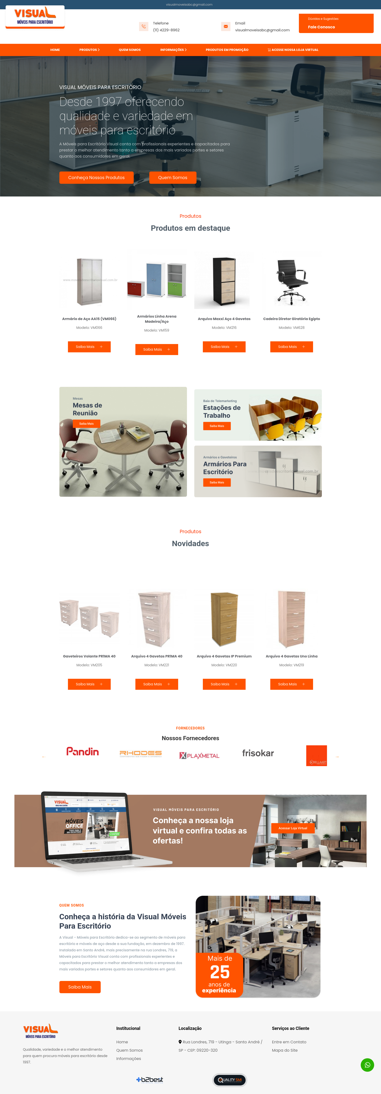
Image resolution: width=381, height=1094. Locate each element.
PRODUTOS (89, 49)
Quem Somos (172, 178)
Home (122, 1042)
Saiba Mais (80, 987)
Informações (128, 1058)
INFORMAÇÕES (173, 49)
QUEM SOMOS (130, 49)
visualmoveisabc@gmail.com (189, 4)
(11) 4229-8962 (166, 30)
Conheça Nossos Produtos (96, 178)
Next (337, 756)
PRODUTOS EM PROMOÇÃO (227, 49)
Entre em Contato (289, 1042)
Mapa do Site (285, 1050)
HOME (55, 49)
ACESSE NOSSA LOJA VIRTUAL (293, 49)
